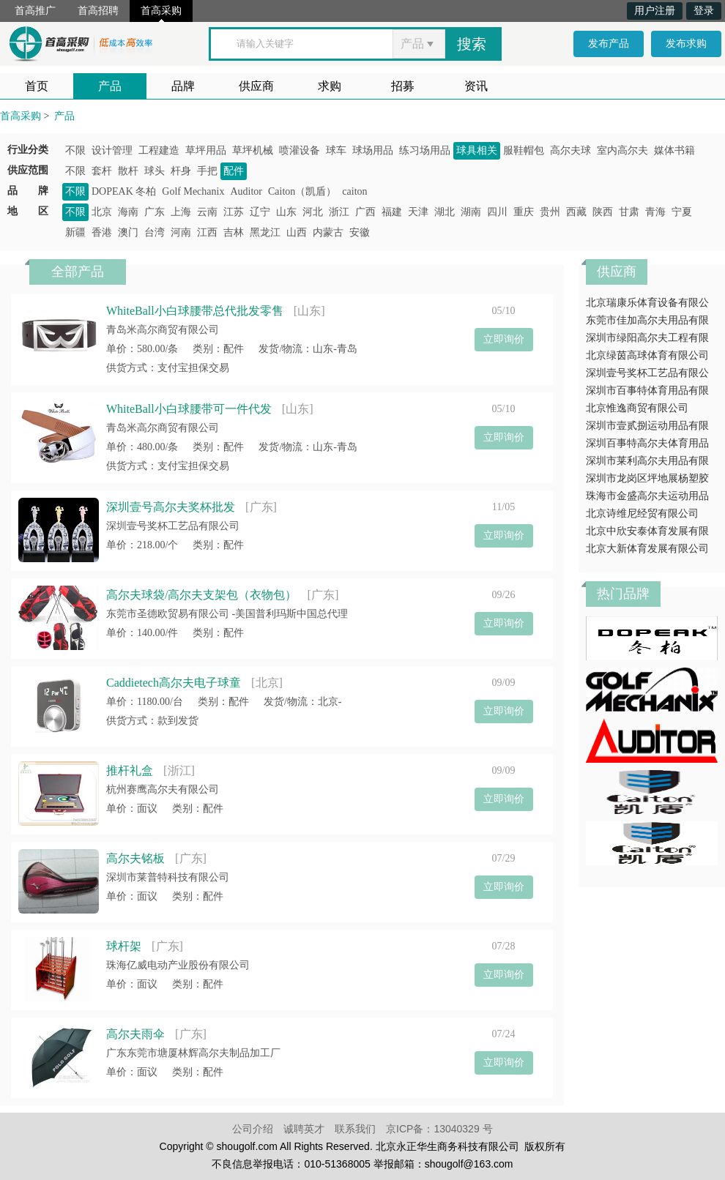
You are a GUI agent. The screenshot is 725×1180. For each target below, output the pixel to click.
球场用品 (372, 150)
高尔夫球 (570, 150)
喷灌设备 (299, 150)
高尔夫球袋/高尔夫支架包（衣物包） (201, 595)
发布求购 (686, 43)
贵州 (550, 211)
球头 (154, 170)
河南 (181, 232)
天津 (418, 211)
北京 (102, 211)
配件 (233, 170)
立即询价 (503, 339)
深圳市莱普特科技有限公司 (167, 877)
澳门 (128, 232)
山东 (286, 211)
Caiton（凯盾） (302, 191)
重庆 (523, 211)
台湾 (154, 232)
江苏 (233, 211)
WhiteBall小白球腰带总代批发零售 (194, 311)
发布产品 (608, 43)
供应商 (256, 86)
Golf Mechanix (193, 191)
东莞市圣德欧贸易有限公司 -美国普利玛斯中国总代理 (227, 613)
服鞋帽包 (523, 150)
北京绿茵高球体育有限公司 (647, 355)
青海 (655, 211)
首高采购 (161, 10)
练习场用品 (424, 150)
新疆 (75, 232)
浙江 (339, 211)
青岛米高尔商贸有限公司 (162, 329)
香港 (102, 232)
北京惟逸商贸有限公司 (637, 408)
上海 (181, 211)
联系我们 (355, 1129)
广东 (154, 211)
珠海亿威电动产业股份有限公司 (178, 965)
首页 (36, 86)
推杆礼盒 (129, 770)
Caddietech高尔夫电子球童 (173, 682)
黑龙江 (265, 232)
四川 (497, 211)
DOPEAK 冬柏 (124, 191)
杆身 (181, 170)
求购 (329, 86)
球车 (336, 150)
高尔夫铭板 (135, 858)
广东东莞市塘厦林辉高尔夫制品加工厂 (193, 1053)
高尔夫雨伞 (135, 1034)
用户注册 (654, 10)
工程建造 (158, 150)
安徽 (359, 232)
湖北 (444, 211)
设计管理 (112, 150)
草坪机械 (252, 150)
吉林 (233, 232)
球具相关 (476, 150)
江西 (207, 232)
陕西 (602, 211)
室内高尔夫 (622, 150)
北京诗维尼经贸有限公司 (642, 513)
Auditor (246, 191)
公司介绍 (252, 1129)
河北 (312, 211)
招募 (402, 86)
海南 (128, 211)
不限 (75, 150)
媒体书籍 (674, 150)
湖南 (471, 211)
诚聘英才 (303, 1129)
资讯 (476, 86)
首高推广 (35, 10)
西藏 (576, 211)
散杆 (128, 170)
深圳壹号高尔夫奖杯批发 (170, 507)
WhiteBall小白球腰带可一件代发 (189, 409)
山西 (296, 232)
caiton (354, 191)
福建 (392, 211)
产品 (110, 86)
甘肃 (629, 211)
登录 (704, 10)
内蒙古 (328, 232)
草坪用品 (205, 150)
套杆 (102, 170)
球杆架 (123, 946)
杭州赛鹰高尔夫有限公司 (162, 789)
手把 (207, 170)
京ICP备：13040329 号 (439, 1129)
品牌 (183, 86)
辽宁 (260, 211)
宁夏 (682, 211)
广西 (365, 211)
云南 (207, 211)
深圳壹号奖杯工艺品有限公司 (172, 525)
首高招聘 (98, 10)
